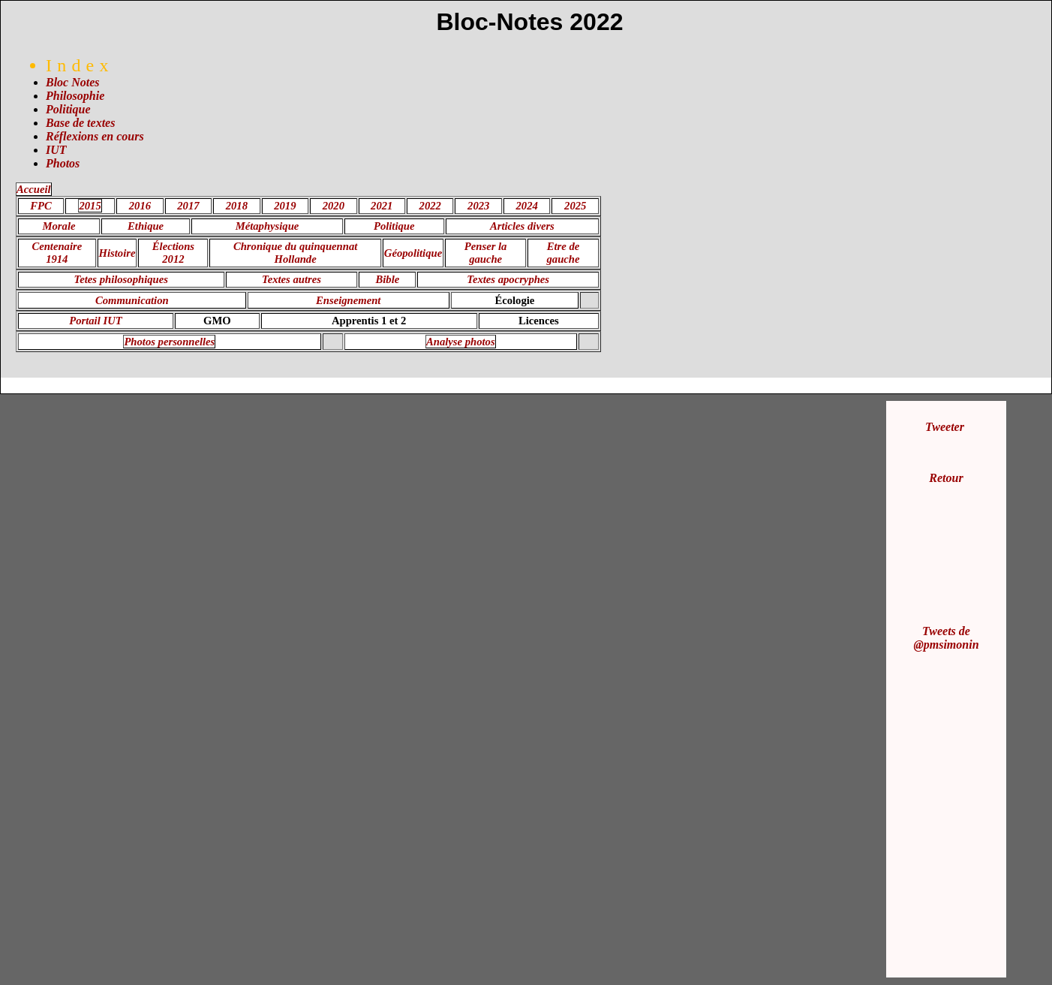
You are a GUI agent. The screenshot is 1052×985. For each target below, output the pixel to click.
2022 (430, 206)
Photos (63, 163)
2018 (237, 206)
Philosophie (75, 95)
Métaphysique (267, 226)
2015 (90, 206)
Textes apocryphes (508, 279)
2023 (478, 206)
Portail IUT (95, 321)
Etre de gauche (563, 252)
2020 (333, 206)
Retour (946, 477)
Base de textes (80, 122)
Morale (59, 226)
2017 (188, 206)
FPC (41, 206)
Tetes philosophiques (121, 279)
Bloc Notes (73, 82)
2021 (381, 206)
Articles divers (522, 226)
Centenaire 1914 (57, 252)
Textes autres (291, 279)
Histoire (117, 253)
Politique (68, 109)
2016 (140, 206)
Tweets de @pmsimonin (945, 638)
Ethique (146, 226)
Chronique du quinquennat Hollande (295, 252)
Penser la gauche (485, 252)
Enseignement (348, 300)
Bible (388, 279)
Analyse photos (460, 342)
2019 (285, 206)
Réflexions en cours (95, 136)
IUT (56, 149)
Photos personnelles (169, 342)
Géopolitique (413, 253)
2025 (575, 206)
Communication (132, 300)
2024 (527, 206)
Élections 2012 (173, 252)
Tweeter (944, 426)
